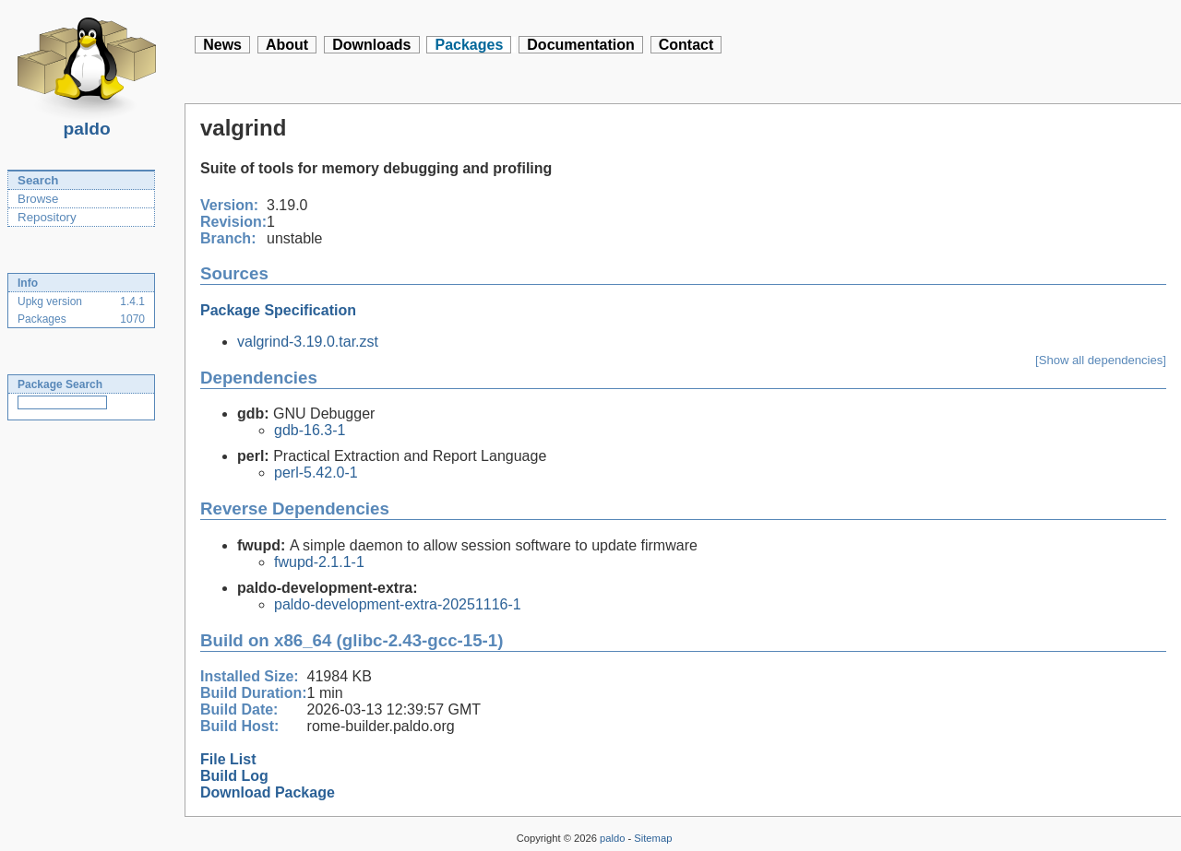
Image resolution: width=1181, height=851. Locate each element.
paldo (87, 123)
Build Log (234, 776)
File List (228, 759)
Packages (469, 45)
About (287, 45)
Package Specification (278, 310)
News (222, 45)
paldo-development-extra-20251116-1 (397, 604)
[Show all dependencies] (1100, 360)
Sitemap (653, 838)
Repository (47, 217)
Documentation (580, 45)
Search (38, 180)
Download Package (267, 792)
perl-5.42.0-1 (316, 472)
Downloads (371, 45)
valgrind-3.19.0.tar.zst (307, 341)
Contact (686, 45)
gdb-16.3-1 (309, 430)
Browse (38, 199)
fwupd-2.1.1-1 (319, 562)
